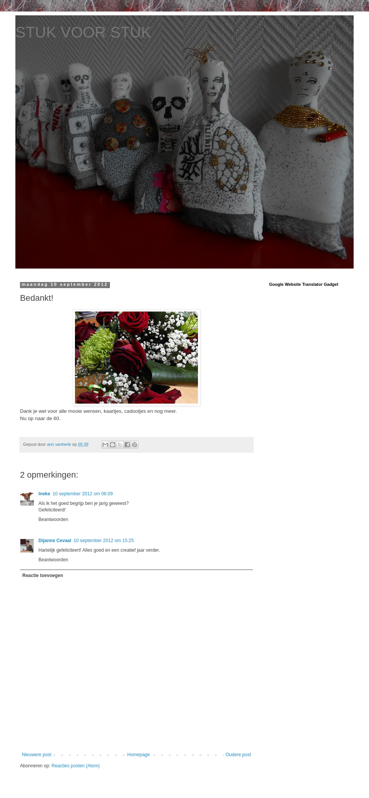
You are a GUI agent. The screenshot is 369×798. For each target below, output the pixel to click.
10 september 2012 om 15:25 (103, 540)
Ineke (44, 493)
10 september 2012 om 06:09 (83, 493)
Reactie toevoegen (42, 575)
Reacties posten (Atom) (76, 765)
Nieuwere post (37, 754)
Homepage (138, 754)
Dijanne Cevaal (54, 540)
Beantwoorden (53, 519)
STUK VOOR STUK (83, 32)
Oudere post (238, 754)
